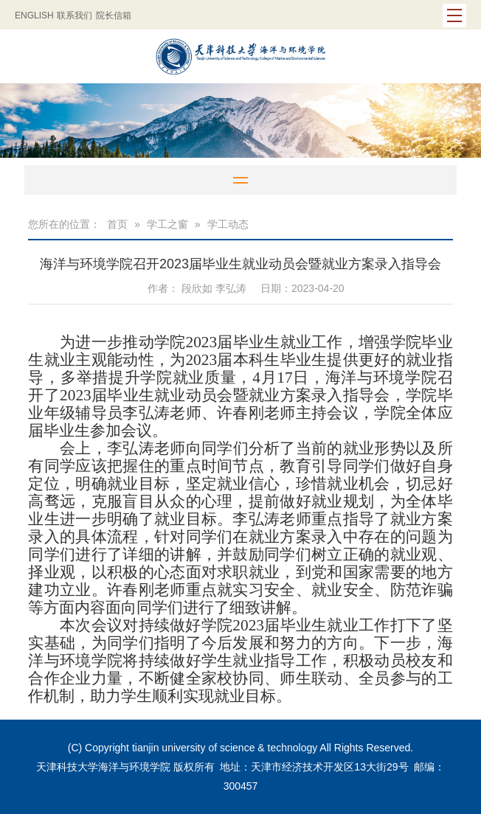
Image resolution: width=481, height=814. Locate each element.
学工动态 (228, 224)
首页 (117, 224)
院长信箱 (113, 15)
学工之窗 (167, 224)
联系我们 (74, 15)
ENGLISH (34, 15)
